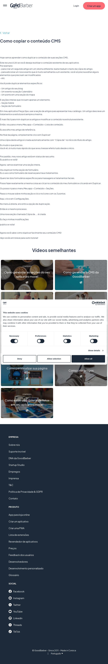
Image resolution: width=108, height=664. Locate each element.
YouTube (15, 611)
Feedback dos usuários (21, 554)
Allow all (88, 359)
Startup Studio (17, 464)
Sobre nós (14, 444)
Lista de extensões (19, 534)
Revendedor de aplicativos (23, 541)
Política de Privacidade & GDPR (26, 491)
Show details (94, 350)
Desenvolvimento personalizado (26, 568)
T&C (11, 485)
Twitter (15, 604)
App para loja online (19, 514)
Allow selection (54, 359)
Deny (19, 359)
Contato (13, 498)
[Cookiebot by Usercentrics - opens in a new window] (94, 303)
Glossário (14, 575)
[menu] (5, 6)
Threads (15, 624)
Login (76, 5)
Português (57, 653)
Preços (12, 548)
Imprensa (14, 478)
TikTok (14, 631)
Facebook (16, 591)
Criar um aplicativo (19, 521)
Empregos (14, 471)
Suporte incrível (17, 451)
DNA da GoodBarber (20, 458)
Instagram (16, 598)
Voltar (6, 32)
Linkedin (15, 618)
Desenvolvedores (18, 561)
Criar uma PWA (16, 528)
